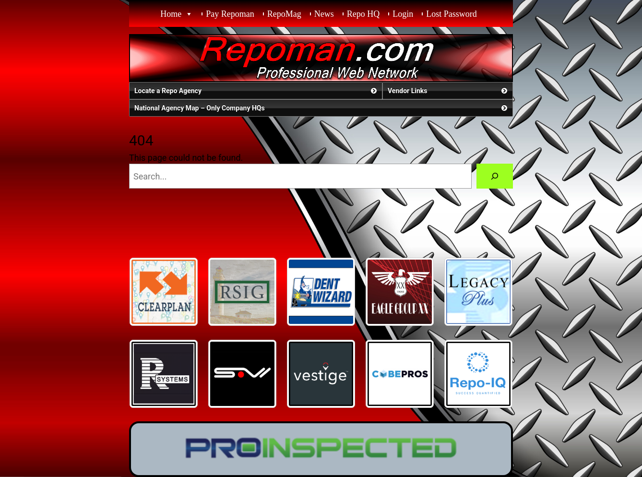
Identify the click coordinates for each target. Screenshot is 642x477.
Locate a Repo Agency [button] (256, 90)
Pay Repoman (230, 13)
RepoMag (284, 13)
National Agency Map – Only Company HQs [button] (321, 108)
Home (170, 13)
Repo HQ (363, 13)
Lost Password (451, 13)
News (324, 13)
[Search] (494, 176)
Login (402, 13)
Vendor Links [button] (448, 90)
